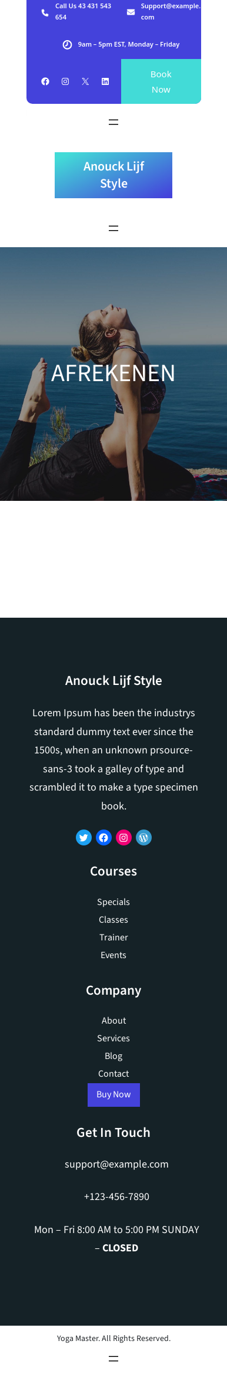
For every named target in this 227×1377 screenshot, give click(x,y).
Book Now (161, 81)
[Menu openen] (113, 122)
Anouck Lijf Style (114, 175)
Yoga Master (77, 1339)
